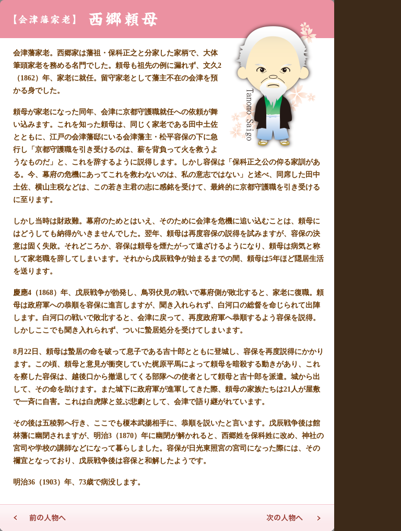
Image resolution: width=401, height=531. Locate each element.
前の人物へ (39, 517)
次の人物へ (295, 517)
